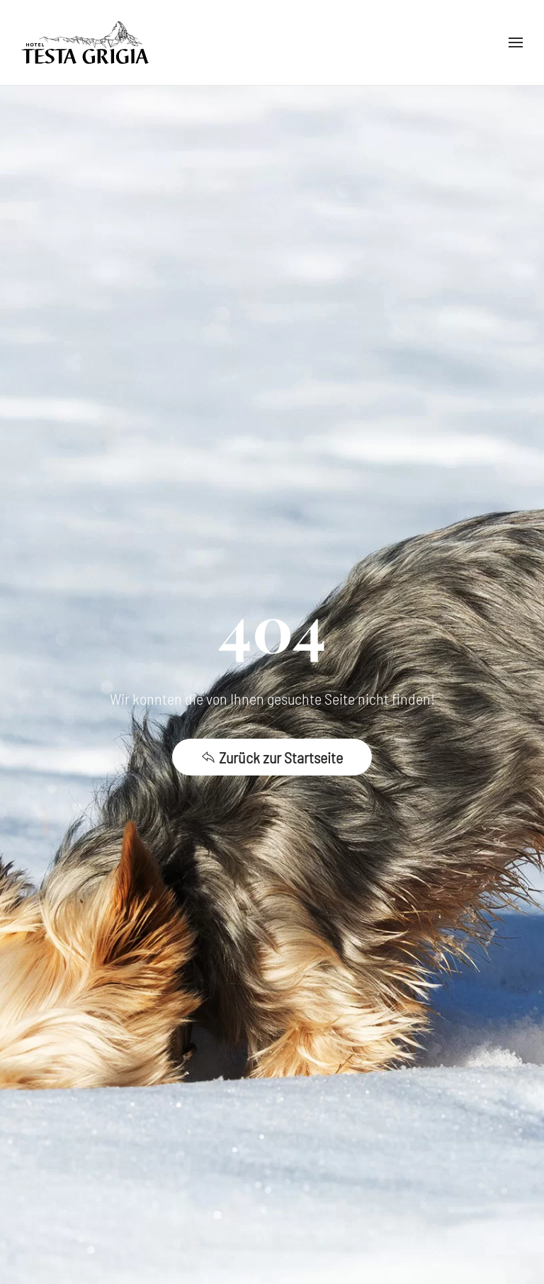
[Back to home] (85, 42)
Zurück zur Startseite (272, 757)
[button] (516, 42)
